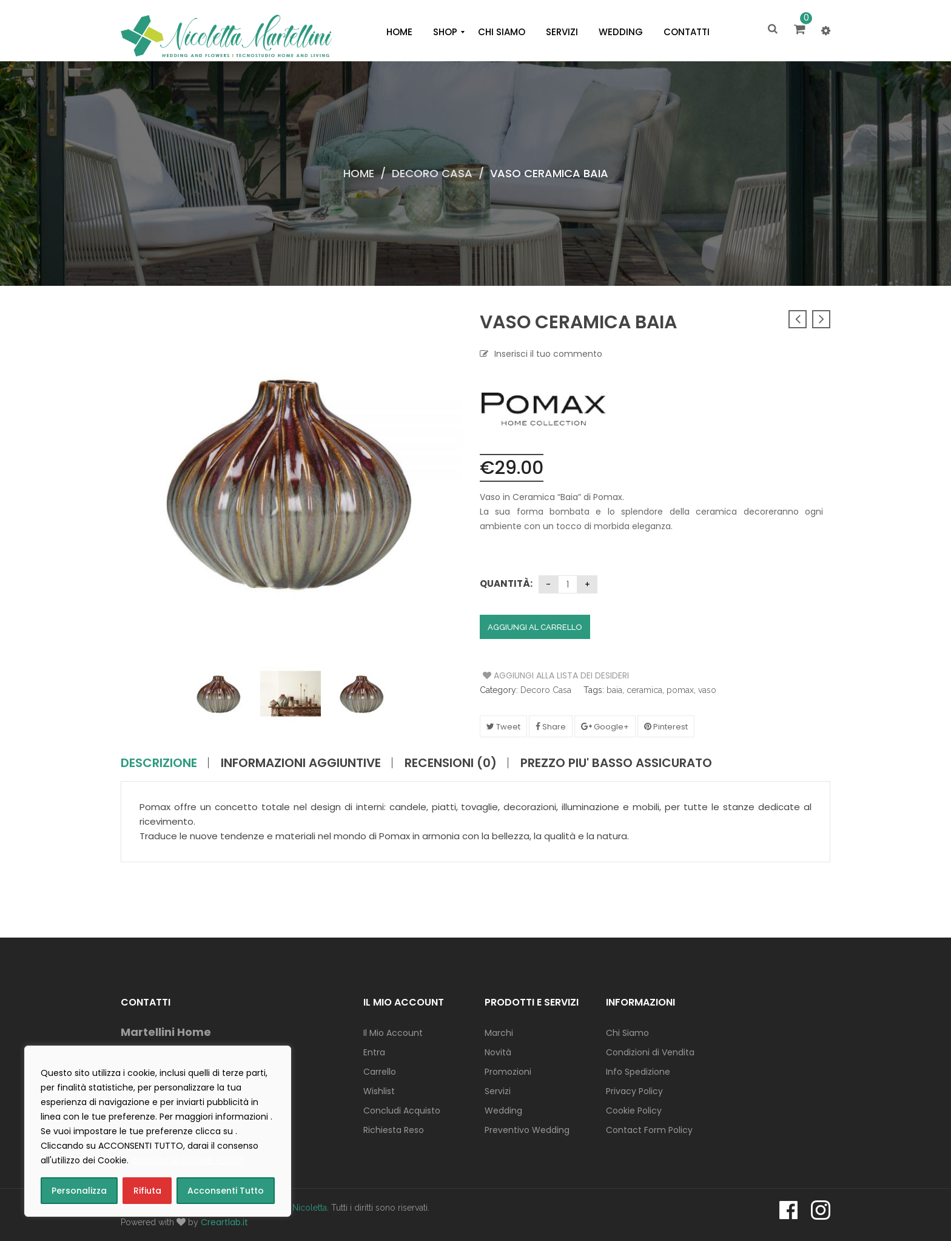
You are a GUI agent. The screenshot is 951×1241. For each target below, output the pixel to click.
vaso (707, 690)
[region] (157, 1131)
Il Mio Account (393, 1033)
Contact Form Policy (649, 1130)
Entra (374, 1052)
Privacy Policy (634, 1091)
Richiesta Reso (393, 1130)
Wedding (503, 1110)
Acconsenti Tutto (225, 1191)
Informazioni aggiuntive (301, 762)
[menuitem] (399, 32)
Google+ (605, 726)
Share (551, 726)
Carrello (379, 1072)
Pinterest (666, 726)
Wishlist (379, 1091)
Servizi (498, 1091)
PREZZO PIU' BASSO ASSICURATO (616, 762)
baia (614, 690)
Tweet (503, 726)
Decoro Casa (432, 173)
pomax (680, 690)
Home (358, 173)
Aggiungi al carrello (535, 627)
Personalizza (79, 1191)
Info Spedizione (638, 1072)
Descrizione (159, 762)
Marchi (499, 1033)
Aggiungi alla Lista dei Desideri (528, 675)
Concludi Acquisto (401, 1110)
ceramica (644, 690)
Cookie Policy (634, 1110)
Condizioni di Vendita (650, 1052)
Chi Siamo (627, 1033)
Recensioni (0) (451, 762)
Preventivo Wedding (527, 1130)
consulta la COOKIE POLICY (188, 1160)
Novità (498, 1052)
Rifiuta (147, 1191)
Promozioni (508, 1072)
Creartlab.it (224, 1222)
